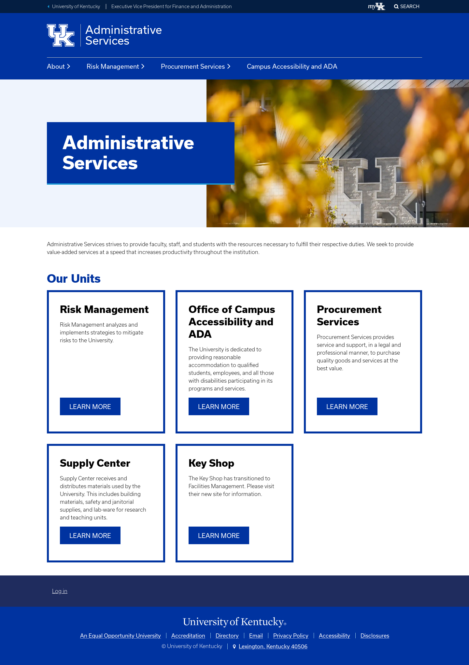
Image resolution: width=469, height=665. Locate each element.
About (59, 66)
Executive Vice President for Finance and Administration (171, 6)
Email (256, 635)
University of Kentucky (76, 6)
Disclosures (375, 635)
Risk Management (116, 66)
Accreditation (188, 635)
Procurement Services (196, 66)
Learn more (90, 406)
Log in (59, 591)
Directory (227, 635)
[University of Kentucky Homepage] (234, 622)
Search (409, 6)
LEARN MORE (219, 535)
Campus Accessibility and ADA (292, 66)
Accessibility (334, 635)
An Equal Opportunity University (120, 635)
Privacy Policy (290, 635)
